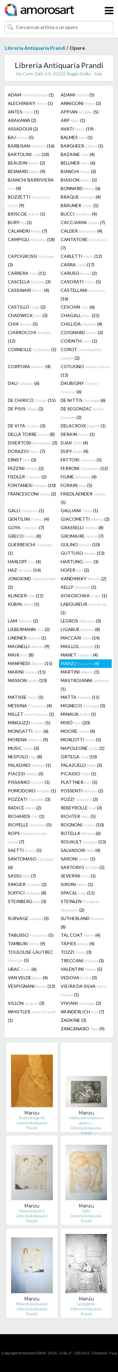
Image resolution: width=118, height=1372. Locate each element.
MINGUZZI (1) (29, 722)
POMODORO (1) (32, 790)
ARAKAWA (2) (22, 120)
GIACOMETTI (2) (85, 519)
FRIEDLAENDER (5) (83, 498)
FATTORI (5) (81, 459)
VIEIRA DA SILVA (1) (83, 990)
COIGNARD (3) (82, 332)
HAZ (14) (24, 570)
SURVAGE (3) (28, 918)
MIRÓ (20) (75, 722)
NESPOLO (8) (25, 756)
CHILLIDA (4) (81, 324)
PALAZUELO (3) (81, 765)
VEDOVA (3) (79, 977)
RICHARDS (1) (26, 816)
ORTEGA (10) (79, 756)
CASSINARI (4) (28, 290)
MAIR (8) (21, 654)
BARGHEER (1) (82, 145)
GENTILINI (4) (28, 519)
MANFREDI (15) (30, 663)
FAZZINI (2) (26, 468)
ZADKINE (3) (73, 1020)
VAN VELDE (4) (28, 977)
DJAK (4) (74, 442)
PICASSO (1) (78, 773)
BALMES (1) (77, 137)
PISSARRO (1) (29, 782)
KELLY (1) (78, 587)
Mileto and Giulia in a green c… (86, 1120)
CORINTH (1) (79, 341)
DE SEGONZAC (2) (82, 413)
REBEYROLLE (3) (81, 807)
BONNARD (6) (80, 188)
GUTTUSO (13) (82, 553)
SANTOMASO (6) (30, 863)
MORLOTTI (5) (81, 739)
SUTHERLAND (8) (82, 922)
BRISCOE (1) (26, 214)
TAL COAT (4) (80, 935)
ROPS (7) (27, 837)
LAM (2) (23, 620)
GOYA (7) (26, 527)
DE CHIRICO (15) (32, 400)
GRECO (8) (24, 536)
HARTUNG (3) (79, 561)
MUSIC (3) (23, 748)
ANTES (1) (23, 111)
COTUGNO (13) (85, 371)
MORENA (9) (28, 739)
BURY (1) (20, 222)
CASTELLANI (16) (83, 294)
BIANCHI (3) (78, 171)
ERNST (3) (22, 459)
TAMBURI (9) (26, 943)
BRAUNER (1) (79, 205)
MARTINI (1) (80, 671)
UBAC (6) (22, 969)
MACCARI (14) (80, 637)
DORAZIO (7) (26, 451)
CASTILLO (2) (27, 307)
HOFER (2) (75, 570)
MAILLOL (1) (80, 646)
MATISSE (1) (25, 697)
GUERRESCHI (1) (30, 549)
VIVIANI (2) (81, 1003)
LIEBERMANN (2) (29, 629)
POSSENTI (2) (82, 790)
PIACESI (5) (25, 773)
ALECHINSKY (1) (30, 103)
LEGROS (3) (81, 620)
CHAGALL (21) (80, 315)
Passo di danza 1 (32, 1210)
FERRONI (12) (84, 468)
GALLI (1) (26, 510)
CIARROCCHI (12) (29, 337)
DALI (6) (23, 383)
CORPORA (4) (29, 366)
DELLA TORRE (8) (31, 434)
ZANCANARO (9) (82, 1028)
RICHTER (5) (78, 816)
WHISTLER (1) (31, 1016)
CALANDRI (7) (27, 231)
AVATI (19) (77, 128)
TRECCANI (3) (82, 960)
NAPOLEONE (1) (82, 748)
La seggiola (86, 1303)
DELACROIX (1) (83, 425)
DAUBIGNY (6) (80, 387)
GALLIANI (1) (79, 510)
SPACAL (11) (78, 892)
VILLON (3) (26, 1003)
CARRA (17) (77, 264)
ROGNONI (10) (82, 824)
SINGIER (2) (27, 884)
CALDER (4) (81, 231)
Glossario (99, 1353)
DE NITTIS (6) (83, 400)
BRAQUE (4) (81, 197)
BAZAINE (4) (78, 154)
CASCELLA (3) (29, 281)
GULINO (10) (80, 544)
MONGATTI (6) (28, 731)
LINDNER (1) (27, 637)
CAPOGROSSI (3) (31, 260)
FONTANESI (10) (32, 485)
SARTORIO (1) (82, 867)
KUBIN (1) (23, 604)
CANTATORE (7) (83, 244)
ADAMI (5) (77, 94)
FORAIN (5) (76, 485)
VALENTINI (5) (81, 969)
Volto (86, 1210)
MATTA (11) (80, 697)
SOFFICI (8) (27, 892)
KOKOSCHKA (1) (84, 595)
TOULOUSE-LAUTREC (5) (30, 956)
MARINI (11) (27, 671)
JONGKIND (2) (31, 583)
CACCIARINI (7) (83, 222)
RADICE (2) (24, 807)
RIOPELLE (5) (30, 824)
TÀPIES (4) (77, 943)
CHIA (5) (23, 324)
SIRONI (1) (77, 884)
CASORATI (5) (81, 281)
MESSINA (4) (30, 705)
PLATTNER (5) (79, 782)
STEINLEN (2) (80, 905)
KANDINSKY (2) (83, 578)
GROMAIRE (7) (82, 536)
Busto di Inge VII (32, 1117)
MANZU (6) (80, 663)
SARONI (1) (78, 858)
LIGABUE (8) (80, 629)
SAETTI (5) (25, 850)
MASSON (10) (27, 680)
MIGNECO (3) (83, 705)
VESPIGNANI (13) (31, 986)
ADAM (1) (31, 94)
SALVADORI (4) (80, 850)
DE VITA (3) (26, 425)
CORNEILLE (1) (32, 349)
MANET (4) (79, 654)
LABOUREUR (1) (84, 608)
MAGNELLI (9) (28, 646)
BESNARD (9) (26, 171)
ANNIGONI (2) (81, 103)
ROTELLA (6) (81, 833)
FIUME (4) (79, 476)
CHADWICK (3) (28, 315)
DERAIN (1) (78, 434)
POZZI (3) (79, 799)
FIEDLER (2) (27, 476)
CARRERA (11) (27, 273)
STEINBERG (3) (27, 901)
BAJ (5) (21, 137)
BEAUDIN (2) (26, 162)
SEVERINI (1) (78, 875)
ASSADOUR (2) (23, 128)
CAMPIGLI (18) (31, 239)
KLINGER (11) (25, 595)
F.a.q (113, 1353)
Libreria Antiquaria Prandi (35, 48)
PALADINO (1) (29, 765)
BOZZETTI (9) (28, 201)
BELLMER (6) (78, 162)
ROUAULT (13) (83, 841)
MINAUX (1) (78, 714)
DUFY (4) (74, 451)
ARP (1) (73, 120)
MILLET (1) (31, 714)
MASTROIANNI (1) (85, 685)
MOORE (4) (78, 731)
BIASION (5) (79, 179)
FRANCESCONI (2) (32, 493)
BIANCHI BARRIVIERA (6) (31, 184)
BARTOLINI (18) (28, 154)
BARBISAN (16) (31, 145)
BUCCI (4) (79, 214)
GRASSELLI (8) (82, 527)
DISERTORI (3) (32, 442)
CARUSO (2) (79, 273)
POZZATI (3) (29, 799)
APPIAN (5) (79, 111)
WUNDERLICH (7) (82, 1011)
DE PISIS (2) (25, 408)
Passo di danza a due (32, 1303)
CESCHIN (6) (78, 307)
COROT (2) (81, 354)
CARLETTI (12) (81, 256)
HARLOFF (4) (24, 561)
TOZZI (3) (76, 952)
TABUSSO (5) (30, 935)
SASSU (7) (22, 875)
